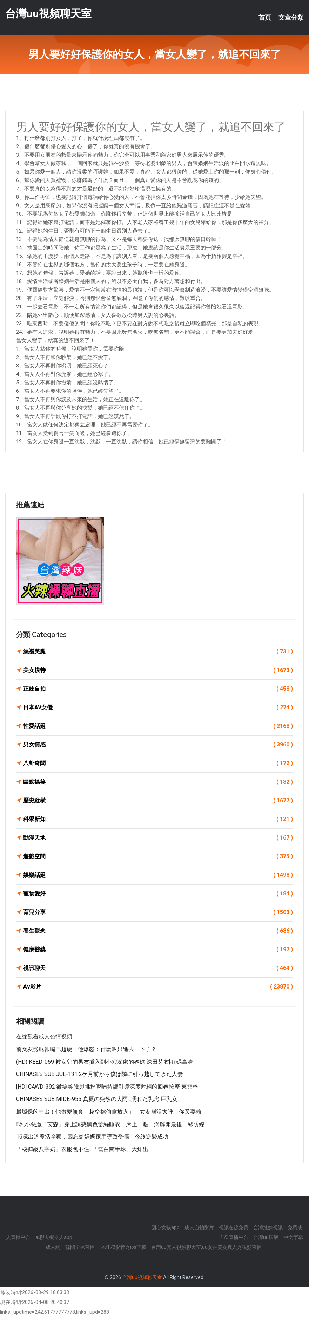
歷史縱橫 (158, 801)
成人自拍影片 (199, 1227)
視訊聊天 (158, 968)
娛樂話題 (158, 875)
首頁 (264, 17)
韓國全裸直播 (80, 1247)
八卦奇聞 (158, 763)
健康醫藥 (158, 949)
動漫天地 (158, 838)
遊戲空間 (158, 856)
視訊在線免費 (233, 1227)
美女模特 (158, 670)
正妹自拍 (158, 689)
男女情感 (158, 745)
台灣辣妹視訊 (268, 1227)
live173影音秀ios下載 (123, 1247)
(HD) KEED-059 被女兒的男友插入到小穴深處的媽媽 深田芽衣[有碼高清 (104, 1061)
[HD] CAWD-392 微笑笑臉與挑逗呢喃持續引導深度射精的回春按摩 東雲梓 (107, 1086)
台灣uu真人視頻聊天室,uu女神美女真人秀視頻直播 (206, 1247)
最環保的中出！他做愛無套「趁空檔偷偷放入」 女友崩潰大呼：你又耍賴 (108, 1111)
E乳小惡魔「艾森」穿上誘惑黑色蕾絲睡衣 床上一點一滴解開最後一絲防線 (110, 1124)
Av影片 (158, 987)
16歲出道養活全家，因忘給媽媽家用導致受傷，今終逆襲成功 (92, 1136)
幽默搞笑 (158, 782)
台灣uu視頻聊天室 (48, 13)
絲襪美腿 (158, 652)
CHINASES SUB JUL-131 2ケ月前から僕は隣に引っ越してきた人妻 (99, 1074)
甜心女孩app (166, 1227)
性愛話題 (158, 726)
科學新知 (158, 819)
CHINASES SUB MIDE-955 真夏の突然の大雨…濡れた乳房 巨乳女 (96, 1099)
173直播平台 (234, 1237)
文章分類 (291, 17)
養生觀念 (158, 931)
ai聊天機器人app (53, 1237)
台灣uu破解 (265, 1237)
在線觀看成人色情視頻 (44, 1036)
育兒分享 (158, 912)
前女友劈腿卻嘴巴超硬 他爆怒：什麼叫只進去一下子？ (86, 1049)
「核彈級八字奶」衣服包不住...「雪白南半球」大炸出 (82, 1149)
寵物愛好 (158, 894)
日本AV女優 (158, 707)
